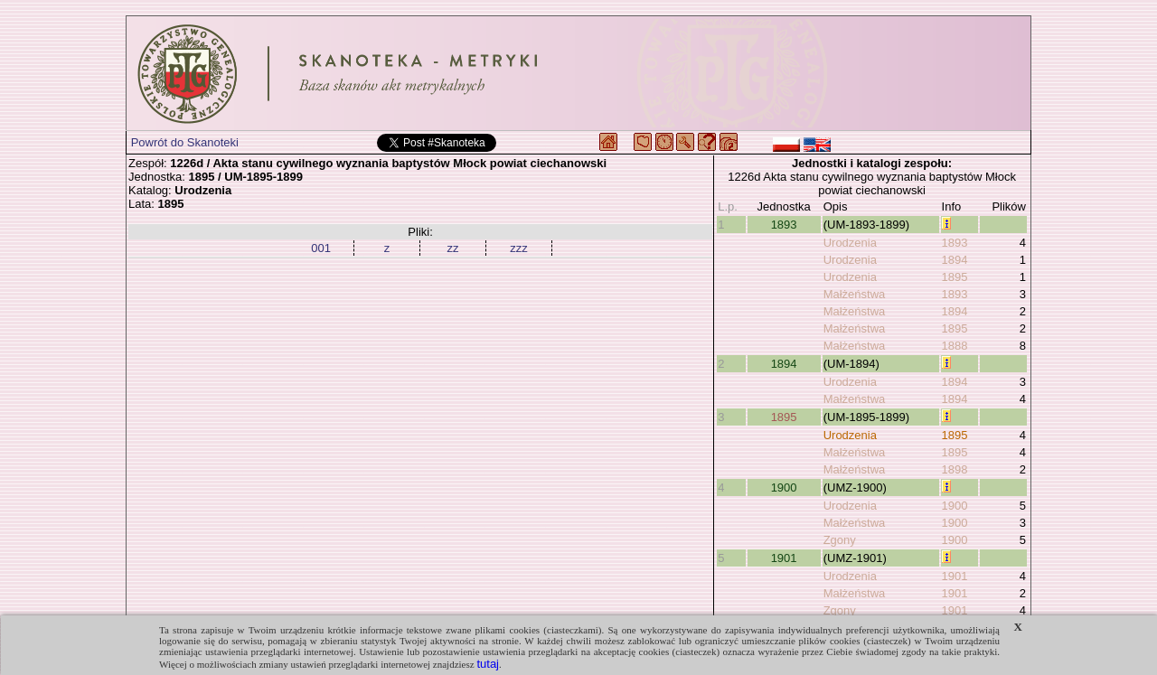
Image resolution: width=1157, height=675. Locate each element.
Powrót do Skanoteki (185, 142)
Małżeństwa (854, 294)
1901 (784, 558)
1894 (955, 260)
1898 (955, 469)
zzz (519, 248)
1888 (955, 345)
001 (321, 248)
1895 (955, 277)
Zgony (839, 540)
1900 (784, 487)
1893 (784, 224)
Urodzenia (850, 242)
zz (453, 248)
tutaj (487, 663)
